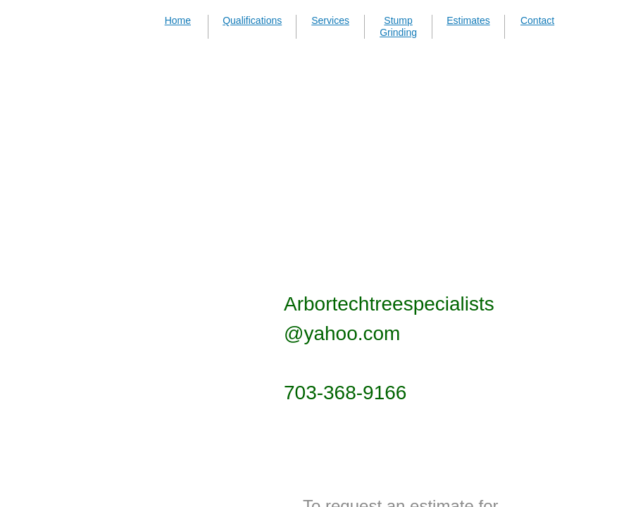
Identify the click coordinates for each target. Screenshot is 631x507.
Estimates (467, 20)
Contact (537, 20)
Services (330, 20)
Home (178, 20)
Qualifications (252, 20)
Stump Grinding (398, 26)
